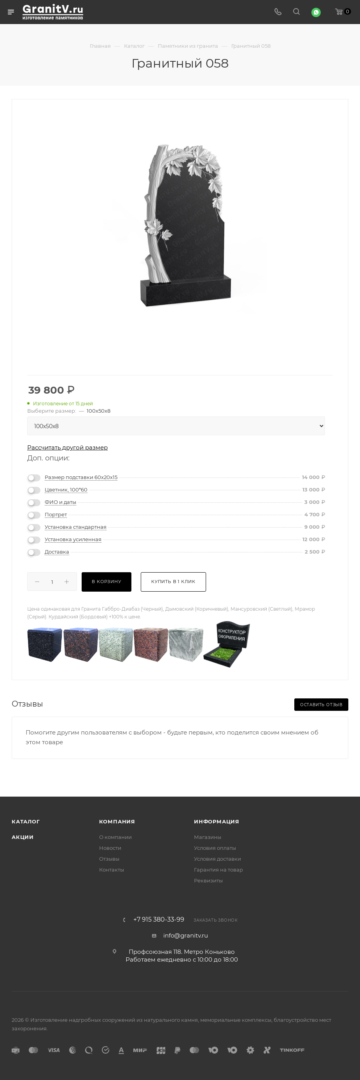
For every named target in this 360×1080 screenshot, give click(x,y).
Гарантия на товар (218, 869)
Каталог (26, 821)
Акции (23, 837)
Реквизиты (208, 880)
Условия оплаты (215, 848)
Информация (216, 821)
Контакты (111, 869)
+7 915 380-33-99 (158, 920)
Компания (117, 821)
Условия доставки (217, 859)
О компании (115, 837)
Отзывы (109, 859)
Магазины (207, 837)
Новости (110, 848)
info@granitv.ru (185, 935)
